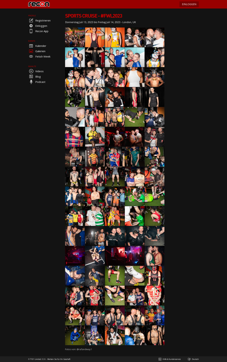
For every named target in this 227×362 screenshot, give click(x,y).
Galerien (36, 51)
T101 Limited (35, 359)
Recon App (38, 31)
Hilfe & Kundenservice (172, 359)
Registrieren (39, 20)
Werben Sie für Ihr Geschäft (58, 359)
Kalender (37, 45)
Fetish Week (39, 56)
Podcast (36, 81)
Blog (34, 76)
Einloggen (37, 25)
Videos (36, 71)
